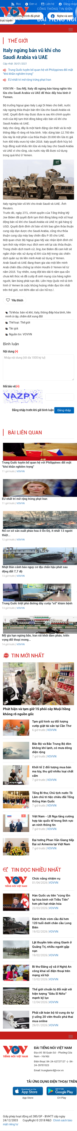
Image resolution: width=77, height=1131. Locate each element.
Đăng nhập (67, 4)
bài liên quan (25, 433)
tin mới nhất (27, 656)
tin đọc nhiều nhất (36, 870)
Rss (16, 4)
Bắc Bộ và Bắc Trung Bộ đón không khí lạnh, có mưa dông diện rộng (52, 748)
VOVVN (20, 471)
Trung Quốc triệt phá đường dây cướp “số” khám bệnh (37, 603)
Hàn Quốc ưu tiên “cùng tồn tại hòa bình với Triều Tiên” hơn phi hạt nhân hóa (51, 900)
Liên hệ (47, 4)
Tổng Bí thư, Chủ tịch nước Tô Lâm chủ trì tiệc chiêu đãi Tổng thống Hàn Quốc (53, 797)
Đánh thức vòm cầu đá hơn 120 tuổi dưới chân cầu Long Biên (51, 923)
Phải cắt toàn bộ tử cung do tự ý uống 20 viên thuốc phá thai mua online (53, 1017)
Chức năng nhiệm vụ (46, 878)
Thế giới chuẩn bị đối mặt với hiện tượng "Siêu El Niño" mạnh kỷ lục (52, 994)
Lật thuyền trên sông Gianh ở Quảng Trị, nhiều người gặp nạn (52, 947)
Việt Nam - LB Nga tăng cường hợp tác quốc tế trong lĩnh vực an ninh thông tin (53, 821)
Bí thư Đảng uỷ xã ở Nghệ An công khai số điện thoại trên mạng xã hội (51, 971)
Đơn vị (31, 4)
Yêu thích (17, 300)
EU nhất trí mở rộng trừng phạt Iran (29, 79)
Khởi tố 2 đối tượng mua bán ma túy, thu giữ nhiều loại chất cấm (52, 772)
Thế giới (18, 41)
